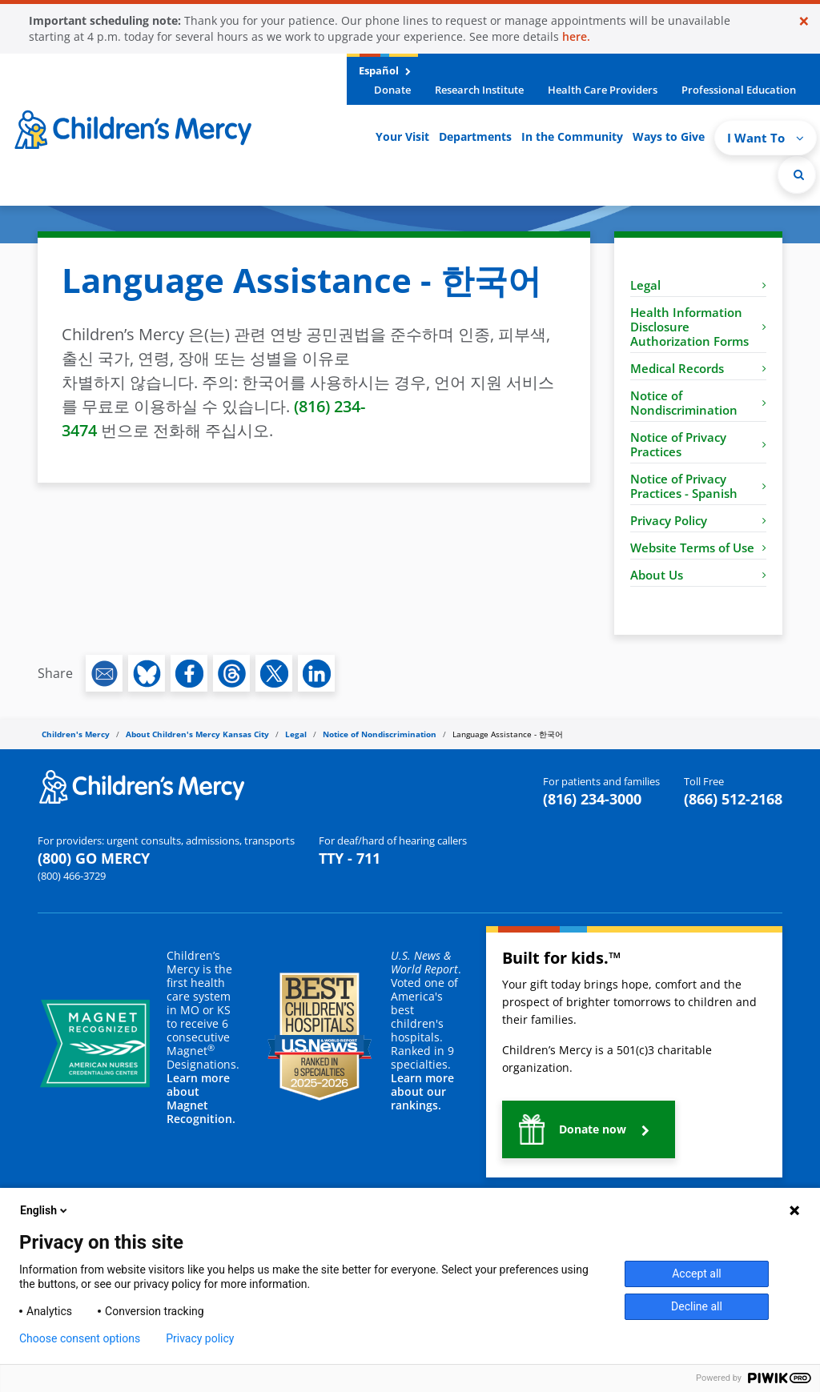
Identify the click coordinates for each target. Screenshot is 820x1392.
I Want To (765, 138)
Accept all (697, 1273)
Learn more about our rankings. (422, 1091)
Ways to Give (669, 136)
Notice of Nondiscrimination (698, 402)
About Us (698, 575)
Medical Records (698, 368)
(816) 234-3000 (592, 798)
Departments (475, 136)
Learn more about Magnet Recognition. (201, 1098)
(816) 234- (329, 406)
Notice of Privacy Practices (698, 444)
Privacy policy (200, 1338)
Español (385, 70)
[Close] (804, 21)
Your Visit (402, 136)
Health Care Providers (602, 89)
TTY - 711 (349, 858)
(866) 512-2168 (733, 798)
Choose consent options (79, 1338)
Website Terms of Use (698, 547)
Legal (698, 285)
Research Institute (479, 89)
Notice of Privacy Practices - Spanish (698, 485)
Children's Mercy (76, 734)
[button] (588, 1129)
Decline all (696, 1306)
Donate (392, 89)
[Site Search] (797, 174)
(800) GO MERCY (94, 858)
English (45, 1210)
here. (576, 36)
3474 (79, 430)
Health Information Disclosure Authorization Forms (698, 326)
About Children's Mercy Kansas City (197, 734)
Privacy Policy (698, 520)
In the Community (572, 136)
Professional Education (738, 89)
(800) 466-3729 (72, 875)
